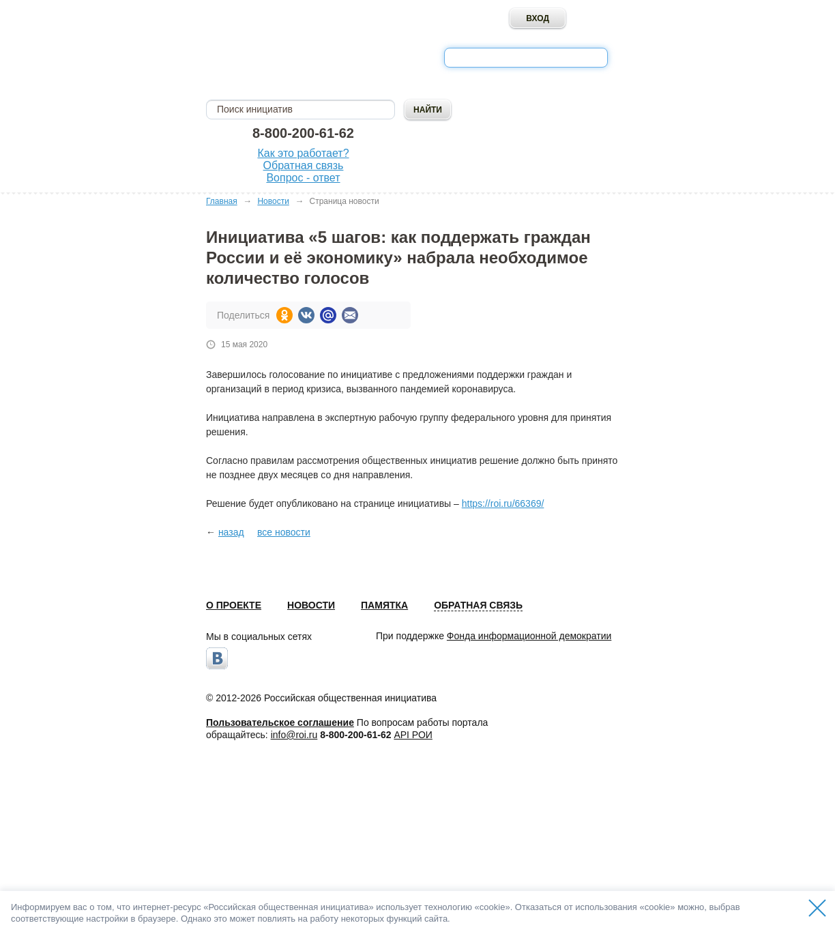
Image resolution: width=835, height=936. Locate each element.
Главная (221, 201)
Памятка (384, 605)
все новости (283, 532)
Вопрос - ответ (303, 178)
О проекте (233, 605)
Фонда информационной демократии (529, 635)
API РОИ (413, 734)
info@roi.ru (294, 734)
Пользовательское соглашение (280, 722)
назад (231, 532)
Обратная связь (303, 165)
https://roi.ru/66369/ (503, 503)
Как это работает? (303, 153)
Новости (273, 201)
